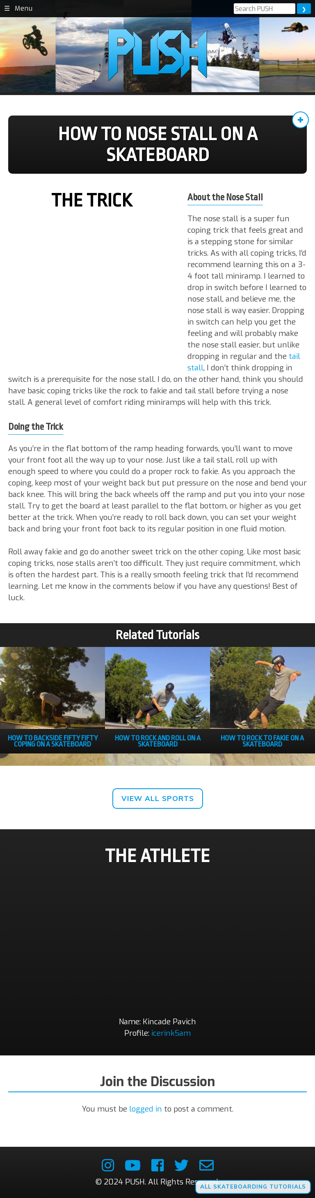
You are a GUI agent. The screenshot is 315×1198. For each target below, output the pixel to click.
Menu (24, 8)
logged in (145, 1109)
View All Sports (157, 798)
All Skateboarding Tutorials (253, 1186)
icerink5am (171, 1033)
